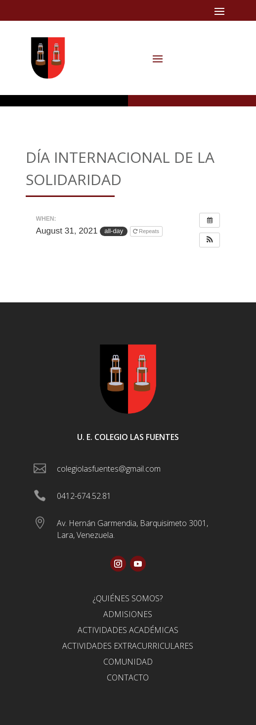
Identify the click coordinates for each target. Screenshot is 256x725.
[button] (209, 240)
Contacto (128, 677)
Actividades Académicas (128, 630)
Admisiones (127, 614)
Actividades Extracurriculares (127, 645)
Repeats (147, 231)
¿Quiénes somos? (128, 598)
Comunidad (128, 661)
